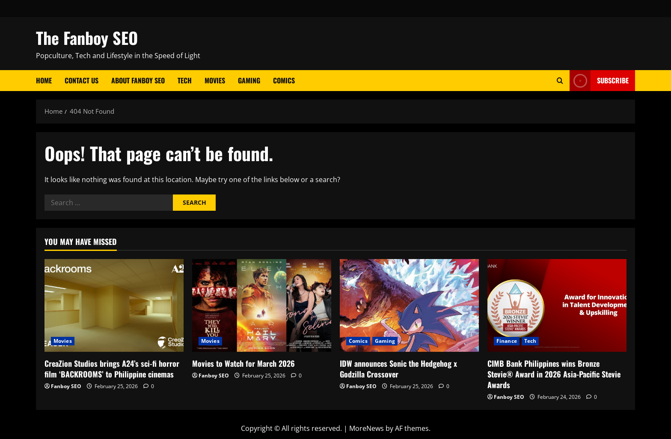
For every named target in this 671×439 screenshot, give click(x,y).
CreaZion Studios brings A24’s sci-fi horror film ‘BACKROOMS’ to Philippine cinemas (112, 369)
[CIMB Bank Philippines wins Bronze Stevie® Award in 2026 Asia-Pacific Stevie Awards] (556, 305)
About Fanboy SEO (138, 80)
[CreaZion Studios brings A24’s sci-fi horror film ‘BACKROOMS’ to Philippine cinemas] (114, 305)
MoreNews (366, 428)
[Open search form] (560, 80)
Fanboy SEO (66, 386)
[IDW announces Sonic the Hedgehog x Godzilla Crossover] (409, 305)
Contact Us (81, 80)
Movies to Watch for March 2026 (243, 363)
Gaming (249, 80)
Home (44, 80)
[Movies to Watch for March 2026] (261, 305)
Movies (215, 80)
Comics (284, 80)
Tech (185, 80)
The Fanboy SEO (87, 38)
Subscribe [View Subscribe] (599, 80)
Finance (506, 341)
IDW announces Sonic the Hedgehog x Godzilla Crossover (398, 369)
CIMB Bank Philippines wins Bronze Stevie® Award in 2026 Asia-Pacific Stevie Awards (554, 374)
